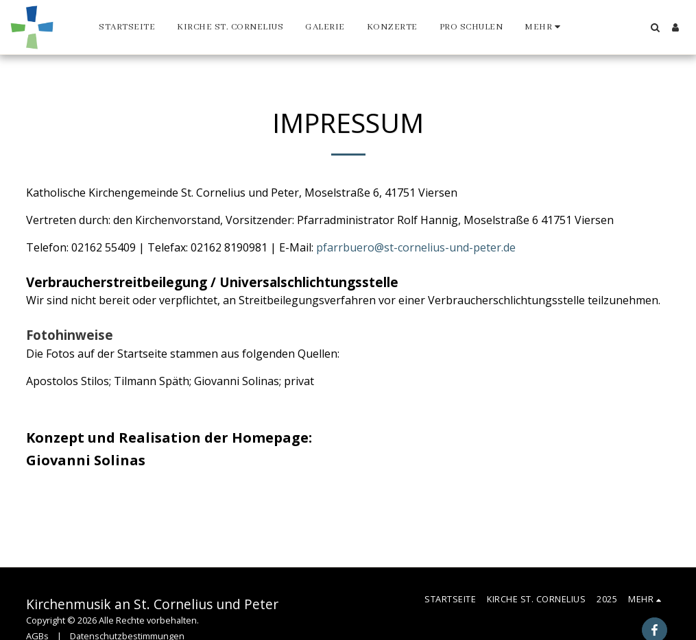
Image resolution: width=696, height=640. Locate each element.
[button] (654, 27)
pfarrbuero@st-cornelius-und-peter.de (416, 247)
